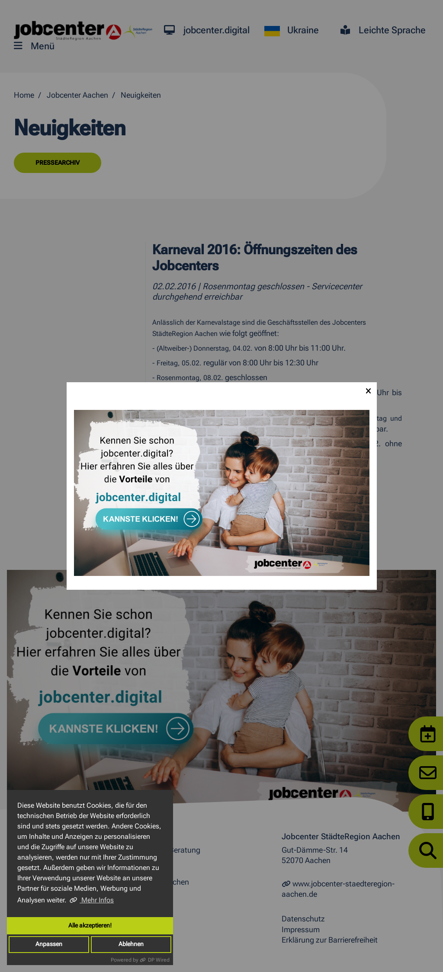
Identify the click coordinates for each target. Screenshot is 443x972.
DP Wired (159, 960)
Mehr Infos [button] (97, 900)
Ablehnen (131, 944)
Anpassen (48, 944)
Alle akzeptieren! (90, 925)
